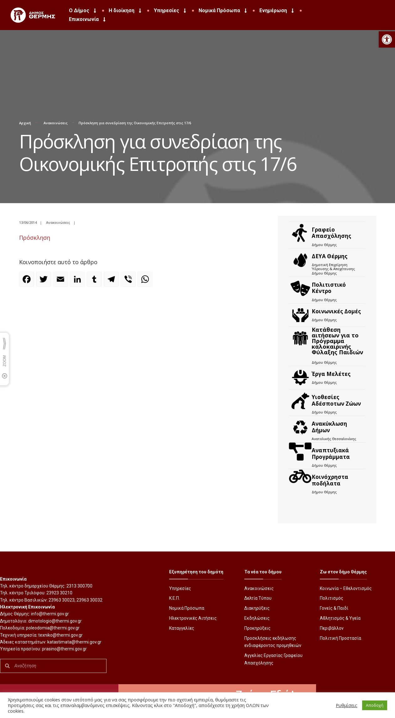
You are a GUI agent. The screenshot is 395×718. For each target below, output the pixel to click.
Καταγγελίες (181, 628)
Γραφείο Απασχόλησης (331, 232)
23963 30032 (89, 600)
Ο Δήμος (83, 10)
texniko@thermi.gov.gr (60, 635)
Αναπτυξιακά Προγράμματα (331, 453)
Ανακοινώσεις (56, 123)
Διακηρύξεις (257, 608)
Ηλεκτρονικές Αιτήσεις (193, 618)
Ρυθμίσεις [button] (346, 705)
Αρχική (25, 123)
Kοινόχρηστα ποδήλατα (330, 480)
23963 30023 (62, 600)
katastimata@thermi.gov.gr (74, 641)
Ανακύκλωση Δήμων (329, 426)
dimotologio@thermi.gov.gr (55, 620)
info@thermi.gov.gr (50, 613)
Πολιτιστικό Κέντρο (329, 288)
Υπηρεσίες (170, 10)
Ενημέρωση (277, 10)
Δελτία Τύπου (258, 598)
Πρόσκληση (34, 237)
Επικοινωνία (88, 19)
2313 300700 (79, 585)
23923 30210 (59, 592)
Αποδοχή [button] (374, 705)
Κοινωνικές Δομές (336, 311)
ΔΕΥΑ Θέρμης (329, 256)
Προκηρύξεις (257, 628)
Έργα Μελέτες (331, 373)
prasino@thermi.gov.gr (64, 648)
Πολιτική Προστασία (340, 638)
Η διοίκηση (126, 10)
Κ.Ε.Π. (174, 598)
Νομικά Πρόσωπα (223, 10)
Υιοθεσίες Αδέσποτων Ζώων (336, 400)
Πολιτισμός (331, 598)
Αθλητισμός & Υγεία (340, 618)
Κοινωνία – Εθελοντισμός (346, 588)
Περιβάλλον (332, 628)
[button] (387, 39)
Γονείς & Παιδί (334, 608)
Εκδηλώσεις (257, 618)
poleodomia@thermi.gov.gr (53, 627)
